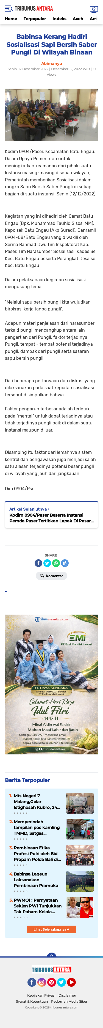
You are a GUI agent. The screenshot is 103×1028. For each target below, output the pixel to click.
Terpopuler (35, 18)
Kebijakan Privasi (41, 995)
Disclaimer (67, 995)
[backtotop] (52, 957)
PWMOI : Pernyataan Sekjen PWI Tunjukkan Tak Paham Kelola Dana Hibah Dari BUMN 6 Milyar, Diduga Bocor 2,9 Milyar (38, 906)
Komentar (51, 575)
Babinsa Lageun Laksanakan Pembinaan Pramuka (36, 879)
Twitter (64, 985)
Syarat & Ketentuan (32, 1001)
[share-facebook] (38, 563)
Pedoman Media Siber (69, 1001)
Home (11, 18)
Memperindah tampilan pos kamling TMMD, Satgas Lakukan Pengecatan (37, 827)
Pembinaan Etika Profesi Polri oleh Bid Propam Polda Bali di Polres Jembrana (36, 853)
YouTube (75, 985)
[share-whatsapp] (56, 563)
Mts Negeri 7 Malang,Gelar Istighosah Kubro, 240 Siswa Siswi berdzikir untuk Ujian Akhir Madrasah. (37, 801)
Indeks (59, 18)
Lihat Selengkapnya (51, 929)
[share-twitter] (47, 563)
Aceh (78, 18)
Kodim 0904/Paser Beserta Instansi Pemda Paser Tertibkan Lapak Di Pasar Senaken (50, 518)
